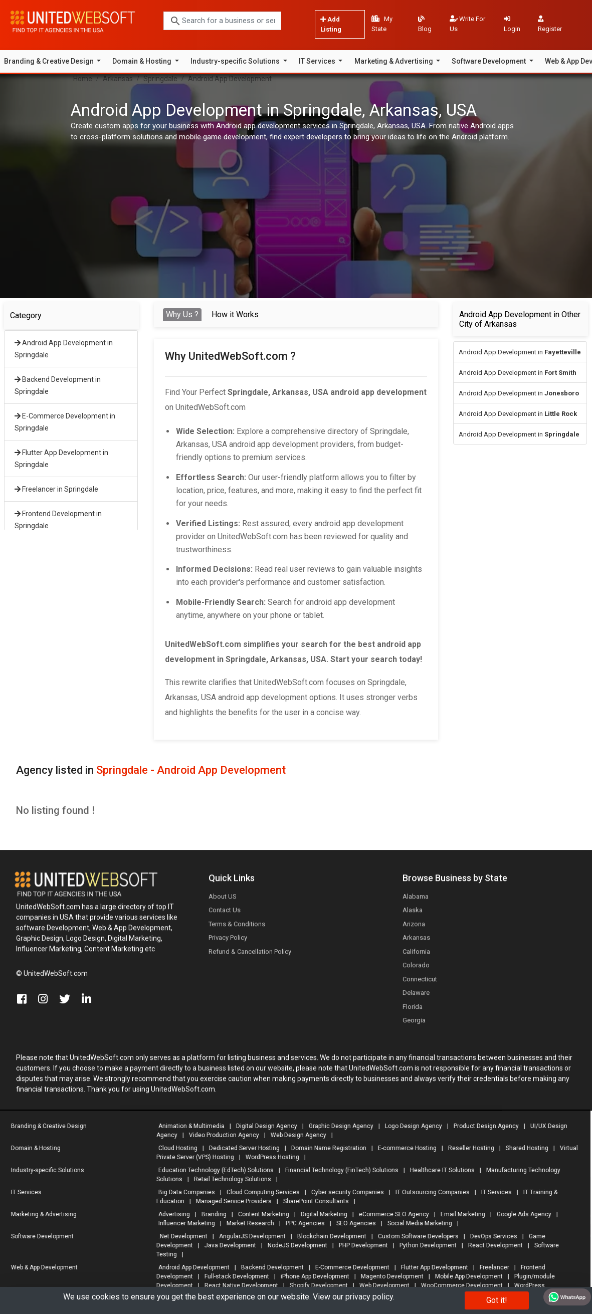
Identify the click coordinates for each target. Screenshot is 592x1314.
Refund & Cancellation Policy (250, 955)
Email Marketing (459, 1214)
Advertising (170, 1214)
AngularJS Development (248, 1236)
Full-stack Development (233, 1276)
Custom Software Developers (414, 1236)
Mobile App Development (465, 1276)
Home (82, 79)
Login (512, 24)
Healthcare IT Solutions (438, 1170)
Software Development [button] (489, 61)
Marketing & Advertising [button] (394, 61)
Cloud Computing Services (259, 1192)
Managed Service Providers (230, 1201)
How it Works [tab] (235, 314)
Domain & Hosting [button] (142, 61)
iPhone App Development (311, 1276)
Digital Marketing (320, 1214)
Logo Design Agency (409, 1126)
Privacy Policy (228, 941)
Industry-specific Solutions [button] (235, 61)
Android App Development (230, 79)
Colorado (416, 969)
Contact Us (225, 914)
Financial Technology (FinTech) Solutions (337, 1170)
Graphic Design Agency (337, 1126)
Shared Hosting (523, 1148)
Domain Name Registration (324, 1148)
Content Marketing (259, 1214)
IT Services (492, 1192)
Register (550, 24)
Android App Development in (520, 352)
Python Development (424, 1245)
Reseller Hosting (467, 1148)
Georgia (414, 1024)
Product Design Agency (482, 1126)
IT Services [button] (318, 61)
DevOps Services (489, 1236)
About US (223, 900)
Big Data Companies (182, 1192)
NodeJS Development (293, 1245)
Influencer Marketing (182, 1223)
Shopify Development (315, 1285)
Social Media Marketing (415, 1223)
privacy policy (369, 1296)
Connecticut (420, 983)
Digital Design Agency (262, 1126)
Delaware (416, 996)
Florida (413, 1010)
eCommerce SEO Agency (390, 1214)
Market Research (246, 1223)
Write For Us (467, 24)
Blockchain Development (327, 1236)
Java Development (226, 1245)
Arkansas (118, 79)
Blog (425, 24)
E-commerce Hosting (403, 1148)
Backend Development (268, 1267)
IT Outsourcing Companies (428, 1192)
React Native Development (237, 1285)
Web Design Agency (294, 1135)
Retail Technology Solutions (228, 1179)
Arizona (414, 928)
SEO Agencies (352, 1223)
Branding (210, 1214)
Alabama (416, 900)
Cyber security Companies (343, 1192)
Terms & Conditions (237, 928)
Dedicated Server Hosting (240, 1148)
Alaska (413, 914)
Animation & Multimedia (187, 1126)
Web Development (380, 1285)
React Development (491, 1245)
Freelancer (490, 1267)
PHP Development (359, 1245)
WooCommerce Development (458, 1285)
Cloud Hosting (173, 1148)
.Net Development (179, 1236)
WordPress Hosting (268, 1157)
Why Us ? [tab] (182, 314)
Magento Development (388, 1276)
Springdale (160, 79)
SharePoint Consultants (312, 1201)
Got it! (496, 1300)
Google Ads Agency (520, 1214)
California (416, 955)
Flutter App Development (430, 1267)
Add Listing (330, 24)
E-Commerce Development (348, 1267)
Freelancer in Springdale (56, 489)
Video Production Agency (220, 1135)
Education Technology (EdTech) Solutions (212, 1170)
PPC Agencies (301, 1223)
